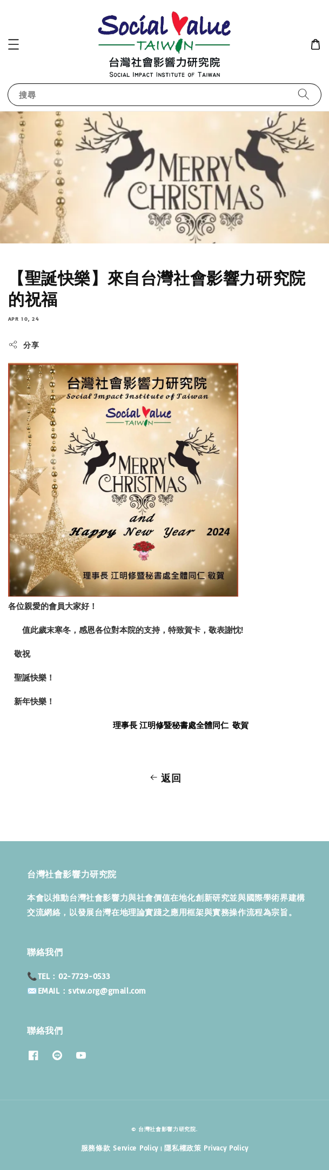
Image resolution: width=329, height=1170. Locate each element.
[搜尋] (303, 94)
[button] (13, 44)
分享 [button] (23, 344)
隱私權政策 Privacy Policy (206, 1147)
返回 (164, 777)
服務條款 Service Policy (119, 1147)
